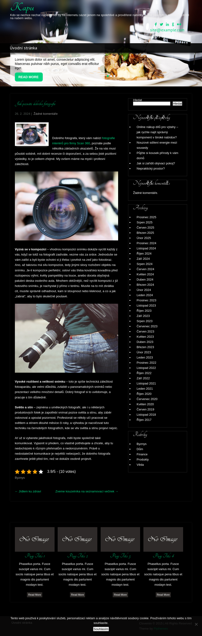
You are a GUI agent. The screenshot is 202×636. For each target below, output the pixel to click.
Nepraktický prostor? (151, 168)
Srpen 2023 (144, 321)
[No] (196, 624)
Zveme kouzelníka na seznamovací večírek (87, 491)
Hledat (137, 100)
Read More (28, 77)
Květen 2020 (145, 404)
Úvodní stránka (23, 48)
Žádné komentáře (46, 113)
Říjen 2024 (144, 253)
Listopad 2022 (146, 368)
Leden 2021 (145, 388)
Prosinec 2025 (146, 217)
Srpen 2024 (144, 264)
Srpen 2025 (144, 222)
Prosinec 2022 (146, 362)
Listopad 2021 (146, 383)
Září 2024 (143, 258)
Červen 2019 (145, 409)
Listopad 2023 (146, 305)
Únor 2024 (144, 290)
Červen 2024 (145, 269)
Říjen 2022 (144, 373)
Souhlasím (101, 629)
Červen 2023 (145, 331)
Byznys (20, 477)
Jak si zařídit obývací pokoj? (156, 163)
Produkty (143, 459)
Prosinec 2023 (146, 300)
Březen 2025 (145, 233)
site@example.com (167, 30)
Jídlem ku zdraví (28, 491)
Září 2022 (143, 378)
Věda (140, 464)
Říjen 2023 (144, 310)
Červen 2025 (145, 227)
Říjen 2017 (144, 420)
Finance (142, 454)
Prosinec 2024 (146, 243)
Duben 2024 (145, 279)
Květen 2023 (145, 336)
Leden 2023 (145, 357)
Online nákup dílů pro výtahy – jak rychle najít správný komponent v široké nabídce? (157, 132)
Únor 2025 (144, 238)
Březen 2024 (145, 284)
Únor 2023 (144, 352)
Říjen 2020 (144, 394)
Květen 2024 (145, 274)
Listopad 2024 (146, 248)
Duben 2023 (145, 342)
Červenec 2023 (147, 326)
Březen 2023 (145, 347)
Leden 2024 (145, 295)
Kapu (22, 7)
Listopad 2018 (146, 414)
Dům (140, 449)
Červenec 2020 (147, 399)
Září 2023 (143, 316)
